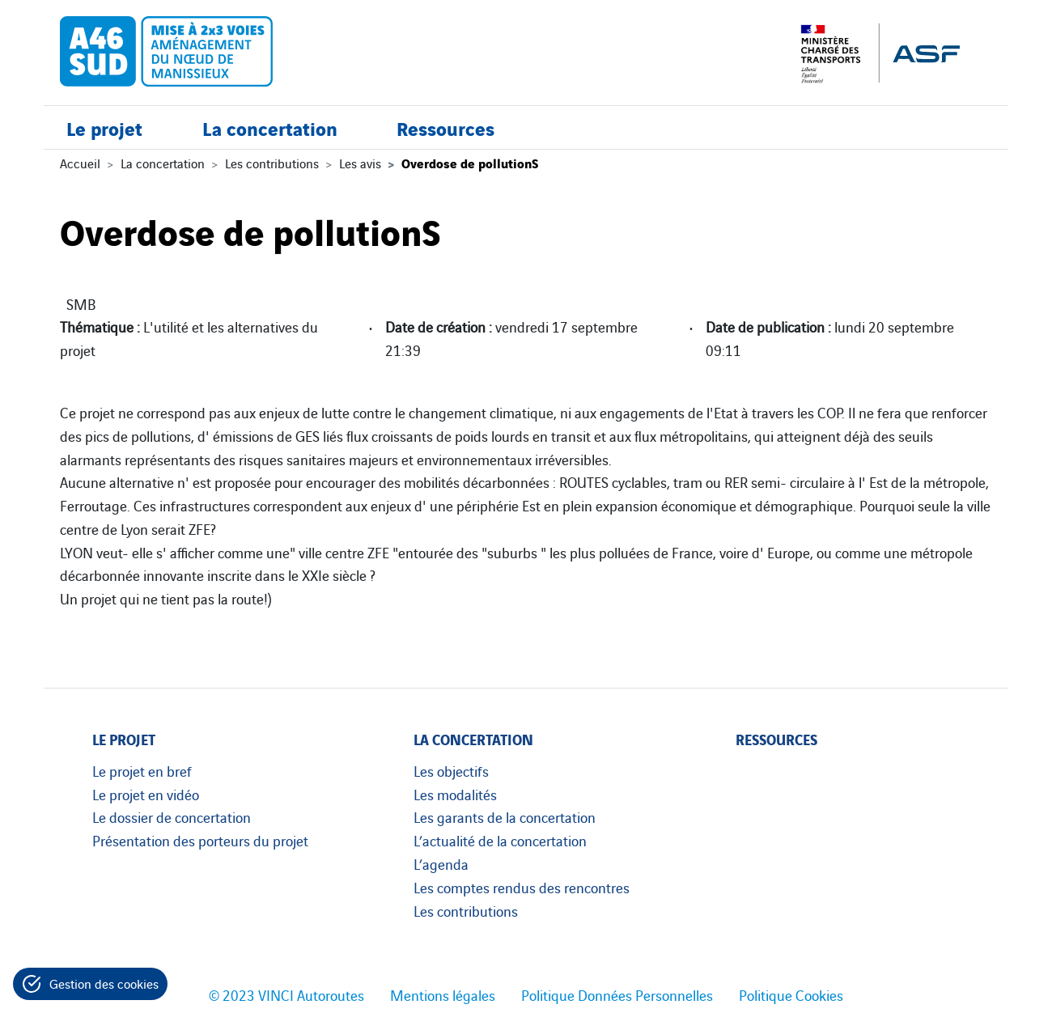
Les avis (360, 163)
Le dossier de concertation (171, 816)
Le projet (104, 127)
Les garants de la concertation (505, 816)
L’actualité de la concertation (500, 839)
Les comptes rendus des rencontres (522, 886)
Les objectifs (451, 770)
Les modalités (455, 793)
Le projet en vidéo (145, 793)
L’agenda (441, 863)
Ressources (445, 127)
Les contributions (272, 163)
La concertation (269, 127)
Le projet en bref (142, 770)
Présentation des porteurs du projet (200, 839)
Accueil (80, 163)
